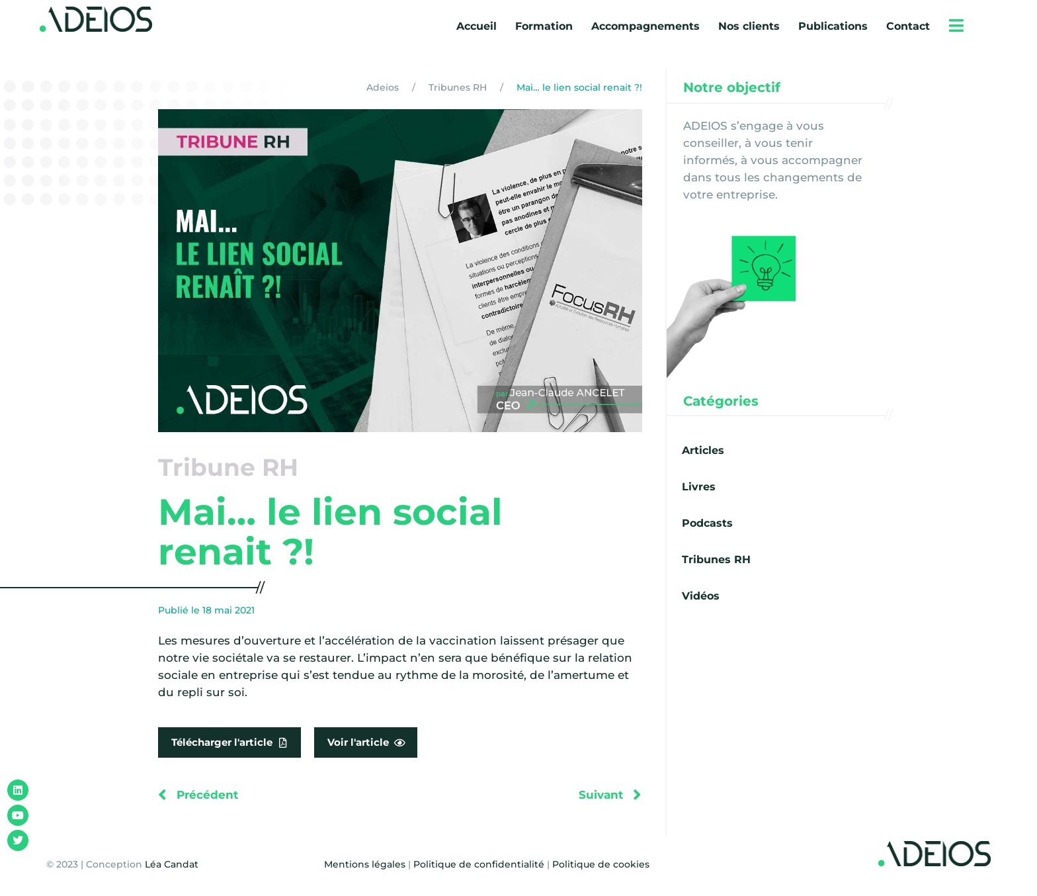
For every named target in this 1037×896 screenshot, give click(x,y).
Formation (544, 26)
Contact (908, 26)
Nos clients (749, 26)
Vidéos (701, 596)
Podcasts (707, 523)
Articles (703, 450)
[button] (957, 25)
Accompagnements (645, 26)
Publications (833, 26)
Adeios (382, 87)
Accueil (476, 26)
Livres (699, 486)
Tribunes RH (458, 87)
